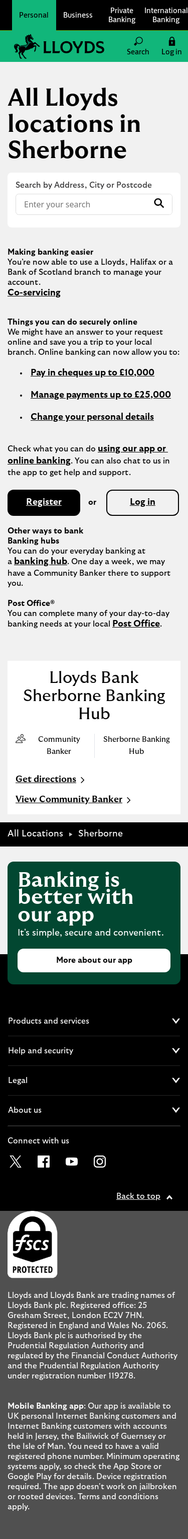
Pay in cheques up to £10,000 (92, 372)
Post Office (136, 624)
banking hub (40, 561)
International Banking (166, 15)
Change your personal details (92, 417)
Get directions (51, 780)
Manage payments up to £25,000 (101, 395)
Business (78, 15)
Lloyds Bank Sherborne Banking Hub (94, 696)
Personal (34, 15)
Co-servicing (34, 292)
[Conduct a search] (82, 204)
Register (44, 502)
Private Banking (121, 15)
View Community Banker (74, 800)
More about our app (94, 960)
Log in (142, 502)
